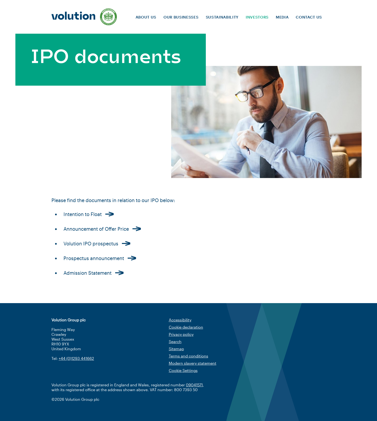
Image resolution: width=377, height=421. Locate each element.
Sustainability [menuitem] (222, 17)
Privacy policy (181, 334)
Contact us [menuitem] (309, 17)
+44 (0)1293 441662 (76, 358)
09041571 (194, 385)
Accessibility (180, 320)
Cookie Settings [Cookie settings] (183, 370)
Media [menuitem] (282, 17)
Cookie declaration (186, 327)
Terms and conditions (188, 356)
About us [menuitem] (146, 17)
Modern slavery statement (192, 363)
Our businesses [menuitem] (180, 17)
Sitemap (176, 348)
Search (175, 341)
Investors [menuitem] (257, 17)
